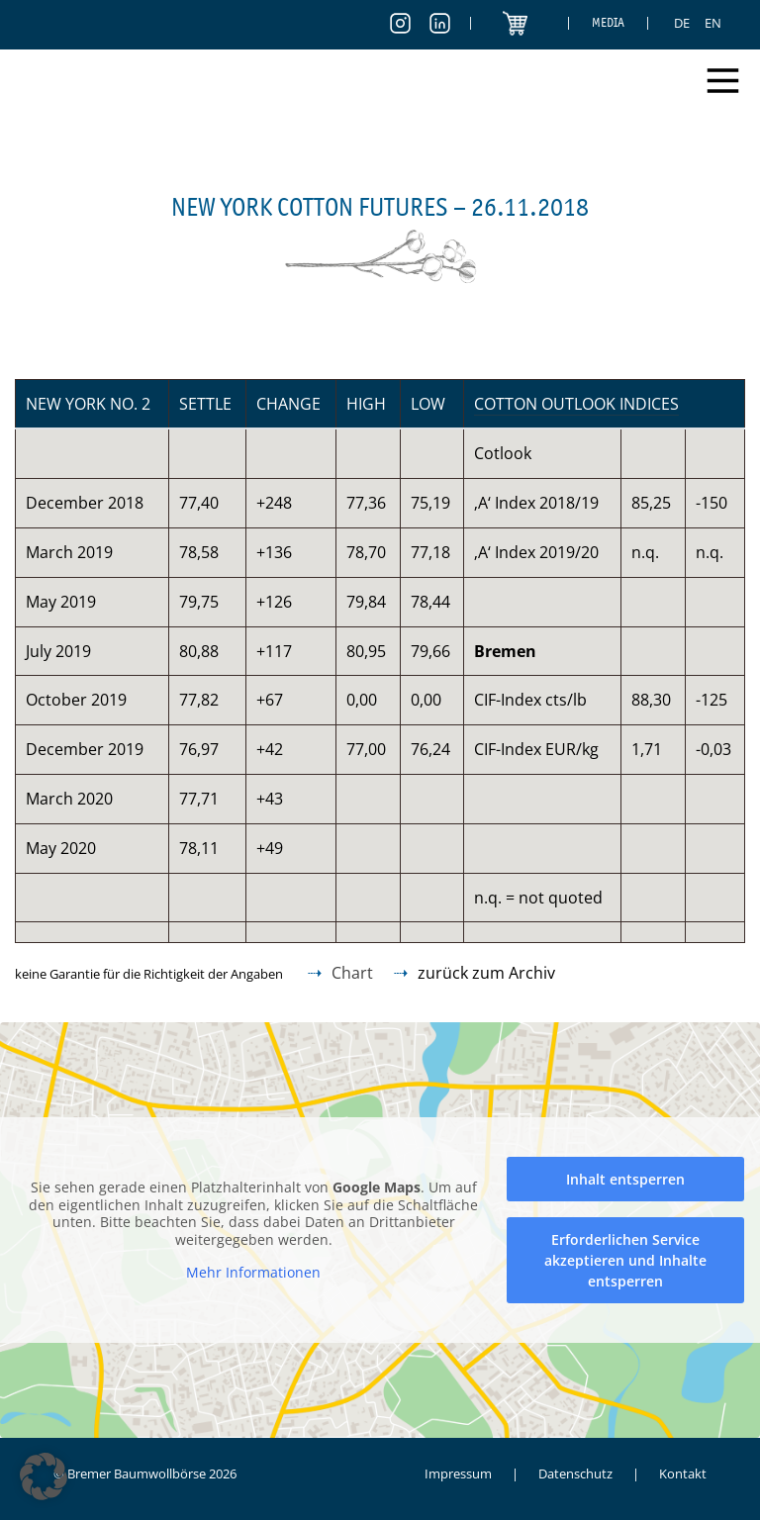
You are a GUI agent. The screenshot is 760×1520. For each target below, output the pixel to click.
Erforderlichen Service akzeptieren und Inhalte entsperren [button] (625, 1260)
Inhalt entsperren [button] (625, 1179)
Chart (352, 973)
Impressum (458, 1473)
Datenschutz (575, 1473)
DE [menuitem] (682, 23)
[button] (43, 1476)
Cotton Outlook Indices (576, 404)
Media (608, 22)
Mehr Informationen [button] (253, 1273)
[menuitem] (682, 23)
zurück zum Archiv (486, 973)
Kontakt (683, 1473)
